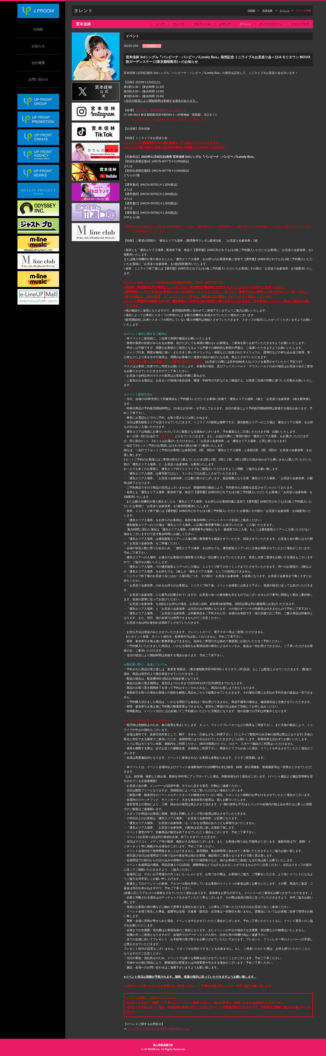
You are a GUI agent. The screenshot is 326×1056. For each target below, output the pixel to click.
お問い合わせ (38, 79)
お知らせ (38, 46)
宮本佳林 (267, 10)
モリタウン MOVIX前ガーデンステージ (160, 110)
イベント (284, 10)
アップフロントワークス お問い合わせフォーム (158, 1028)
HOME (38, 29)
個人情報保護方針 (163, 1045)
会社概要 (38, 63)
